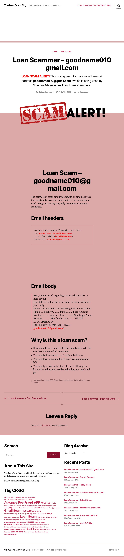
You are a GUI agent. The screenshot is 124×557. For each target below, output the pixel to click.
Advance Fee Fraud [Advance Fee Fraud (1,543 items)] (18, 503)
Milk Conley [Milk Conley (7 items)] (41, 518)
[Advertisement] (62, 28)
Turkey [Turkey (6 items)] (54, 530)
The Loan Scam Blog (16, 4)
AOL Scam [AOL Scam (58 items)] (45, 504)
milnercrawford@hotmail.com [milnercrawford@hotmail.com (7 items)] (14, 521)
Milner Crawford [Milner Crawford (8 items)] (51, 518)
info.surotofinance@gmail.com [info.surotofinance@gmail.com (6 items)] (14, 515)
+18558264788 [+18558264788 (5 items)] (19, 498)
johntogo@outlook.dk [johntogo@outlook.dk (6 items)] (32, 515)
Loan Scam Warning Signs (94, 6)
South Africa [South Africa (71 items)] (33, 530)
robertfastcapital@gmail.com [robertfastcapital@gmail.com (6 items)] (38, 528)
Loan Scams (66, 53)
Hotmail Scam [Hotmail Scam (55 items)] (29, 512)
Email (55, 53)
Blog (109, 6)
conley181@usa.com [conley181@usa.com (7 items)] (11, 509)
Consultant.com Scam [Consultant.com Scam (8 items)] (26, 509)
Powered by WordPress (58, 551)
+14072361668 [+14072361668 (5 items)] (9, 498)
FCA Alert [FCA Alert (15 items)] (38, 509)
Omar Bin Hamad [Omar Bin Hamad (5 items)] (40, 523)
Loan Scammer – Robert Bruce (78, 501)
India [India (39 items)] (39, 512)
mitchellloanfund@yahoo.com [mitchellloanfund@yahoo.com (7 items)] (35, 521)
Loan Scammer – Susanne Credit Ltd (80, 516)
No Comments (82, 93)
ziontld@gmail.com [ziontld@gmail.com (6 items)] (10, 535)
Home (79, 6)
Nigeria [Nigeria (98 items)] (30, 523)
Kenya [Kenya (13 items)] (49, 515)
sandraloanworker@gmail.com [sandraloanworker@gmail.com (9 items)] (14, 530)
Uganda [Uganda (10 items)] (7, 533)
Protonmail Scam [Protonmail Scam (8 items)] (10, 528)
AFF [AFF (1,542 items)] (37, 503)
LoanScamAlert (47, 93)
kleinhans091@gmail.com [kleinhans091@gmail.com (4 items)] (11, 518)
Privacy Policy (39, 551)
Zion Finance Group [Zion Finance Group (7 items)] (41, 533)
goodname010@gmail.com (74, 381)
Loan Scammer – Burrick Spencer (79, 478)
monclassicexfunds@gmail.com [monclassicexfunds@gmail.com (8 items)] (15, 523)
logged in (46, 426)
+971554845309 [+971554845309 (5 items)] (30, 498)
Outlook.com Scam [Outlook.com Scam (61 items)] (13, 525)
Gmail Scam (58, 381)
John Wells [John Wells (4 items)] (43, 515)
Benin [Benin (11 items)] (54, 504)
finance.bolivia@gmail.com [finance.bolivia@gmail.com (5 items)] (51, 509)
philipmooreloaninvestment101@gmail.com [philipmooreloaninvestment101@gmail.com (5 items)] (36, 526)
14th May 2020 (65, 93)
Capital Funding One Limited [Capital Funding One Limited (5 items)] (12, 507)
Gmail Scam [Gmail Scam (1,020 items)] (12, 512)
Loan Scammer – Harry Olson (77, 486)
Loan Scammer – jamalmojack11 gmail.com (84, 471)
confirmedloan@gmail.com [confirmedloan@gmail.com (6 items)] (47, 507)
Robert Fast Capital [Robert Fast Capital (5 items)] (22, 528)
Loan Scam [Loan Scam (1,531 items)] (28, 517)
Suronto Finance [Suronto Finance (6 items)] (45, 530)
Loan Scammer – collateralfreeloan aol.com (84, 494)
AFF (51, 381)
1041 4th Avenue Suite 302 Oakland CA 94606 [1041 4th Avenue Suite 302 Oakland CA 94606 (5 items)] (18, 501)
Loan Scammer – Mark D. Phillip (78, 524)
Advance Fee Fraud (41, 381)
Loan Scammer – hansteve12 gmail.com (82, 509)
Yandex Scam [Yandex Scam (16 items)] (29, 533)
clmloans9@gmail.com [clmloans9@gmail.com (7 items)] (29, 507)
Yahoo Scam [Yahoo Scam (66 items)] (17, 533)
